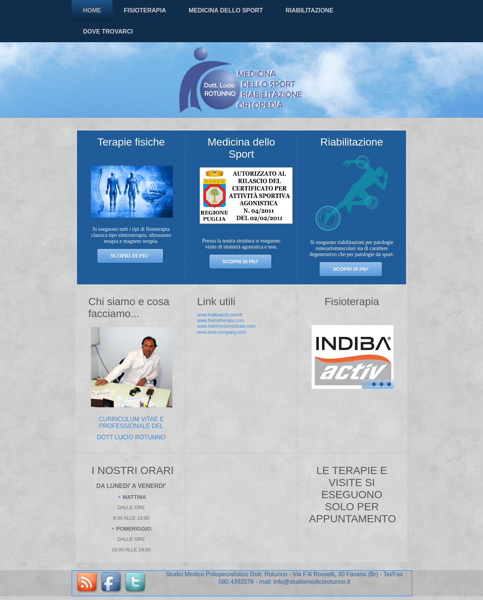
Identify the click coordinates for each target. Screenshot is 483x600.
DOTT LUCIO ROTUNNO (131, 437)
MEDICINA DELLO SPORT (226, 10)
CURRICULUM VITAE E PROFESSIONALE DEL (131, 422)
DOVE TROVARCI (108, 31)
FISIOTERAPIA (145, 10)
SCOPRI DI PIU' (240, 261)
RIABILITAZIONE (310, 10)
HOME (92, 10)
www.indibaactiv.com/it (219, 315)
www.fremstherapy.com (220, 320)
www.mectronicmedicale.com (226, 326)
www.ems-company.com (221, 332)
